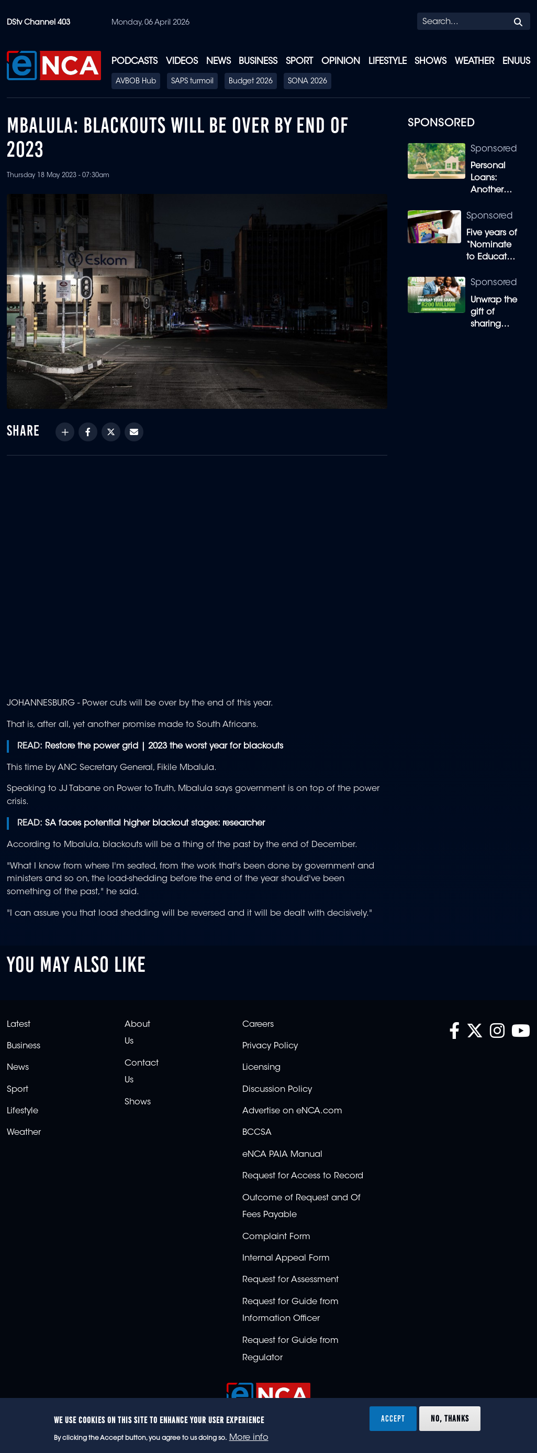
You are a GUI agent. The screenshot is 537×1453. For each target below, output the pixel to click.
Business (258, 61)
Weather (474, 61)
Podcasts (134, 61)
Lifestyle (387, 61)
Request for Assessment (290, 1280)
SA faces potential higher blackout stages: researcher (155, 823)
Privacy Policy (270, 1046)
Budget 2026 (251, 81)
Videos (182, 61)
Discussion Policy (277, 1090)
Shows (430, 61)
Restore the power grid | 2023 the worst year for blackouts (164, 746)
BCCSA (257, 1133)
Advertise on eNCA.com (292, 1111)
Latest (18, 1025)
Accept (393, 1418)
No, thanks (450, 1418)
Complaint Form (276, 1237)
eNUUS (516, 61)
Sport (299, 61)
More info (248, 1438)
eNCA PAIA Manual (282, 1155)
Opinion (340, 61)
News (218, 61)
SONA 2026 (307, 81)
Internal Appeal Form (286, 1258)
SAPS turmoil (192, 81)
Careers (258, 1025)
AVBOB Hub (136, 81)
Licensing (261, 1068)
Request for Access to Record (302, 1176)
